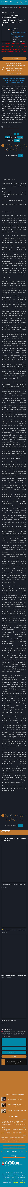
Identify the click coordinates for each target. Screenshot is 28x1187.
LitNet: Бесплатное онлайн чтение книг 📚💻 (11, 7)
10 (14, 149)
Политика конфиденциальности (14, 1151)
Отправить (14, 1056)
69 (21, 149)
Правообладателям (14, 1147)
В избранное (6, 831)
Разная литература (19, 35)
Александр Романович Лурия (11, 127)
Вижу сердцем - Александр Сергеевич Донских (14, 1124)
